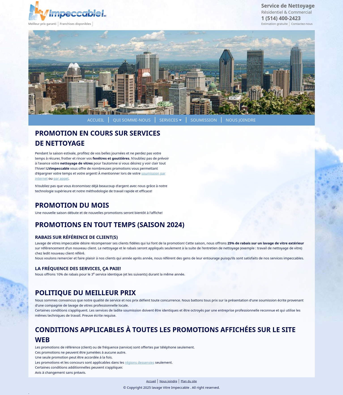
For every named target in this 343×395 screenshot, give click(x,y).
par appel (60, 178)
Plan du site (189, 381)
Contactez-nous (302, 24)
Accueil (151, 381)
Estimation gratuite (274, 24)
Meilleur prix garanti (42, 24)
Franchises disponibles (75, 24)
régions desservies (139, 362)
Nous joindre (168, 381)
